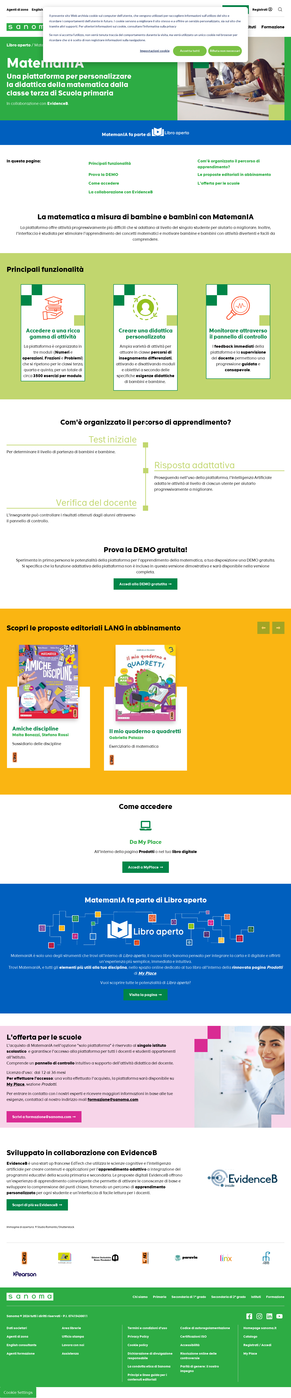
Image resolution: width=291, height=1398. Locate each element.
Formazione (272, 26)
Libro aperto (19, 45)
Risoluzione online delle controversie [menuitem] (198, 1356)
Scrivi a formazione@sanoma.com (44, 1117)
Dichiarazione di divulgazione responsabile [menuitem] (150, 1356)
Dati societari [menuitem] (17, 1328)
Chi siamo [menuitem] (140, 1297)
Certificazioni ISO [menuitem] (193, 1336)
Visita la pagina (145, 995)
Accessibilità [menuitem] (189, 1345)
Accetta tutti (190, 51)
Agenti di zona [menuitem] (17, 10)
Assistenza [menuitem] (70, 1353)
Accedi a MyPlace (145, 867)
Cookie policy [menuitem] (138, 1345)
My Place (15, 1084)
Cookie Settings (18, 1392)
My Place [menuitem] (250, 1353)
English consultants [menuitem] (21, 1345)
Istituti (249, 26)
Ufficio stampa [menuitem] (73, 1336)
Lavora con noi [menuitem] (73, 1345)
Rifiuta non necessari (225, 51)
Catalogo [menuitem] (250, 1336)
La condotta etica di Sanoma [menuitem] (149, 1366)
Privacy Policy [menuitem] (138, 1336)
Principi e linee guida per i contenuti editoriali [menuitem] (147, 1377)
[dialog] (145, 34)
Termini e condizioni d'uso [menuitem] (147, 1328)
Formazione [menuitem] (275, 1297)
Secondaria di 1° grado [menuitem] (188, 1297)
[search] (280, 9)
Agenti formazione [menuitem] (21, 1353)
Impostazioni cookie (155, 51)
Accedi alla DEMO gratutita (145, 584)
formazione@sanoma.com (113, 1099)
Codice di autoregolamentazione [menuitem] (205, 1328)
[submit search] (280, 9)
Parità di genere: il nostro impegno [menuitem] (199, 1368)
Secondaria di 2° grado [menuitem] (228, 1297)
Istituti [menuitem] (256, 1297)
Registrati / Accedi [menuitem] (257, 1345)
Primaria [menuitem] (159, 1297)
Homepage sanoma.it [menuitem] (259, 1328)
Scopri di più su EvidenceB (37, 1205)
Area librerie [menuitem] (71, 1328)
